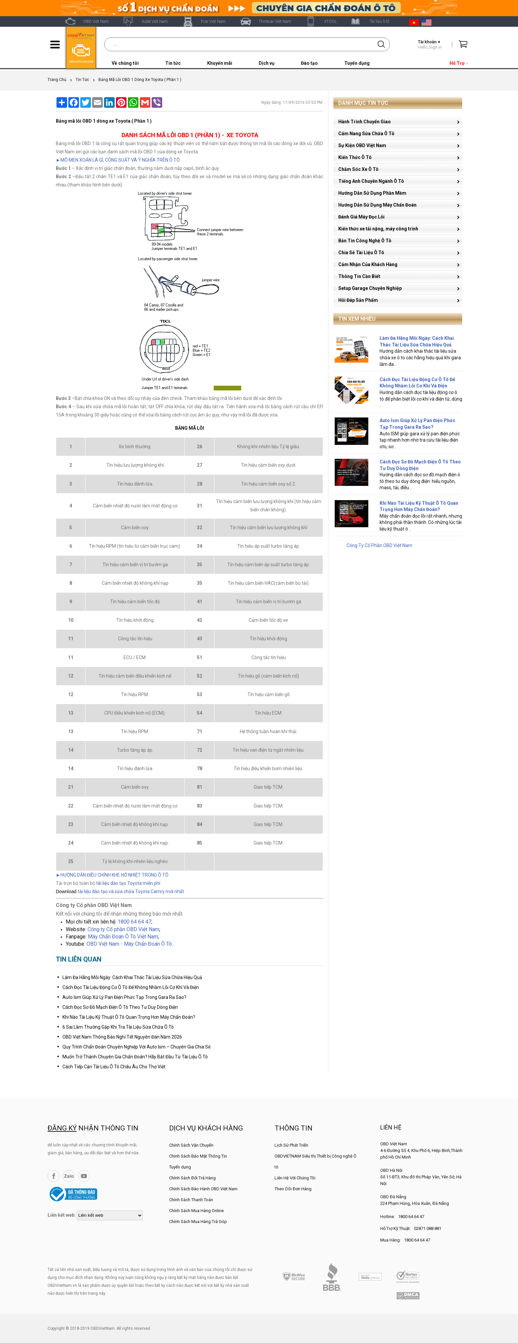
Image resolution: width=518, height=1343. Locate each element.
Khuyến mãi (219, 63)
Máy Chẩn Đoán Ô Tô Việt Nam (123, 936)
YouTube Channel (84, 1176)
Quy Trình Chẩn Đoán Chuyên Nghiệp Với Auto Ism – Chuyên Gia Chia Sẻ (136, 1046)
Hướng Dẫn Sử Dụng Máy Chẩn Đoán (377, 205)
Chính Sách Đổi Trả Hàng (192, 1177)
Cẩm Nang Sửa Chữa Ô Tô (366, 133)
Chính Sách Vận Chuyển (191, 1145)
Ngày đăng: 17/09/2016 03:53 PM (291, 102)
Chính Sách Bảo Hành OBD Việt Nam (203, 1188)
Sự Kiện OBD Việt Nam (362, 145)
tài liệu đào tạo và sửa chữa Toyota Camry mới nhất (131, 891)
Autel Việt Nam (155, 21)
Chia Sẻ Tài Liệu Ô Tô (361, 252)
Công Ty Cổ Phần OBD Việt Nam (379, 545)
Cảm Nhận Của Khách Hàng (367, 264)
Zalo (69, 1176)
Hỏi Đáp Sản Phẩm (358, 300)
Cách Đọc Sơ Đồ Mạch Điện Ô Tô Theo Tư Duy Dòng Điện (120, 1007)
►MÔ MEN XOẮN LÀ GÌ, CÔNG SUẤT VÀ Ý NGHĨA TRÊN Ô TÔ (118, 160)
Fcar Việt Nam (213, 21)
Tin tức (173, 63)
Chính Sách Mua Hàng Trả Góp (198, 1221)
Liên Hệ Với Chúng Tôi (295, 1177)
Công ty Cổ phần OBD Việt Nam (123, 929)
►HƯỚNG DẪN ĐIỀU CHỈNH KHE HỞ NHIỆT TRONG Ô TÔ (112, 875)
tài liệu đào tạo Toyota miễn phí (128, 883)
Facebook (53, 1176)
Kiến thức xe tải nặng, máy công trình (378, 228)
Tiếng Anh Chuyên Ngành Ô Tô (371, 181)
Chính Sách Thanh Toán (191, 1199)
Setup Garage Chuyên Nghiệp (370, 288)
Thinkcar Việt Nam (275, 21)
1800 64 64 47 (134, 922)
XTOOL (330, 21)
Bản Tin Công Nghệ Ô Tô (364, 240)
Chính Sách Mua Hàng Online (196, 1210)
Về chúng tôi (125, 63)
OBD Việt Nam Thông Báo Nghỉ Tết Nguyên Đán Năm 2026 (122, 1037)
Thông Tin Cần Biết (359, 276)
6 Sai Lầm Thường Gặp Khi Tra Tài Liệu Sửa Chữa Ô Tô (118, 1027)
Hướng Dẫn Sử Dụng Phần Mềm (372, 193)
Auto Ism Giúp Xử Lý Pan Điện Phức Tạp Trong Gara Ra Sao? (124, 997)
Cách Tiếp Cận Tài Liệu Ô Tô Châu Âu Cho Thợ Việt (114, 1066)
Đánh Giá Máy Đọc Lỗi (361, 216)
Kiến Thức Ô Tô (355, 157)
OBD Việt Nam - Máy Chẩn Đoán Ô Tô (129, 944)
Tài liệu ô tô (379, 21)
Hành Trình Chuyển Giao (364, 121)
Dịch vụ (267, 63)
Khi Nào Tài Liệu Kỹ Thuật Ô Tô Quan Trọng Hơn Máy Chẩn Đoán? (128, 1017)
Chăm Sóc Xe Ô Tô (358, 169)
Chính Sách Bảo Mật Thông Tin (198, 1156)
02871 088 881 (427, 1228)
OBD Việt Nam (96, 21)
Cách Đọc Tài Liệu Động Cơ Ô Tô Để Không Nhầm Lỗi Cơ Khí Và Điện (130, 987)
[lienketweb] (110, 1215)
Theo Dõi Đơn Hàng (293, 1188)
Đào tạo (309, 63)
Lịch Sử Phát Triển (291, 1145)
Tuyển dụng (357, 63)
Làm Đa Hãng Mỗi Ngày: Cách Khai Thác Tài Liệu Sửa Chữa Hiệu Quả (132, 977)
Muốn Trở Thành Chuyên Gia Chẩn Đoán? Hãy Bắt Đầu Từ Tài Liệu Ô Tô (135, 1056)
